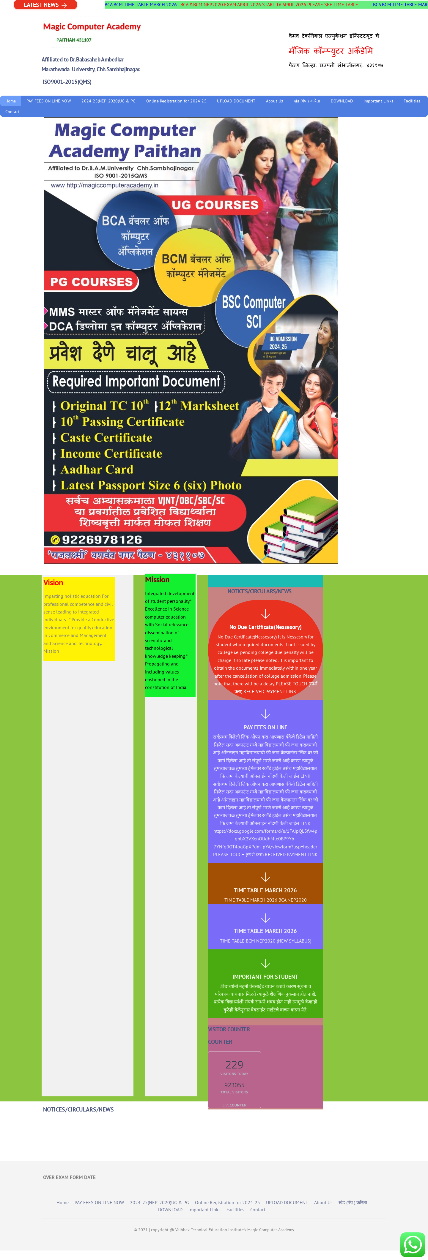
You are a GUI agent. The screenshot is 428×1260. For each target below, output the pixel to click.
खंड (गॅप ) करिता (307, 101)
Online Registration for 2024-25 (176, 101)
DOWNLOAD (342, 101)
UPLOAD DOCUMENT (236, 101)
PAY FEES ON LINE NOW (48, 101)
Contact (12, 111)
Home (10, 101)
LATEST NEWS (45, 5)
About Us (274, 101)
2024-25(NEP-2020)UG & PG (108, 101)
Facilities (412, 101)
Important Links (378, 101)
